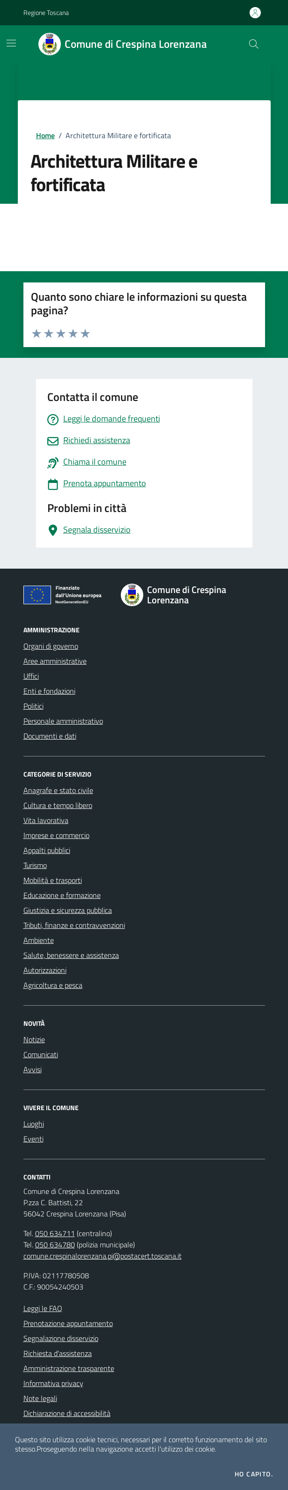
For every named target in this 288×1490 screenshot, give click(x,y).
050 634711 (55, 1233)
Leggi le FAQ (42, 1308)
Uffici (31, 676)
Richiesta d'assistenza (57, 1353)
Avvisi (32, 1069)
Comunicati (40, 1054)
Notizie (34, 1039)
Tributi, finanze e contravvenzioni (74, 925)
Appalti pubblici (46, 850)
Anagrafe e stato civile (58, 790)
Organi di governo (50, 646)
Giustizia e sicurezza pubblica (67, 910)
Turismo (35, 865)
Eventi (33, 1138)
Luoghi (33, 1123)
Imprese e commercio (56, 835)
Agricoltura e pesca (52, 985)
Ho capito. (254, 1474)
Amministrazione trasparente (68, 1368)
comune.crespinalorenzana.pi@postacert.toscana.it (102, 1255)
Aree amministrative (55, 661)
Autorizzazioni (44, 970)
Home (45, 135)
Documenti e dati (49, 735)
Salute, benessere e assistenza (71, 955)
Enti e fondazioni (49, 691)
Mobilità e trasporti (52, 880)
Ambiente (38, 940)
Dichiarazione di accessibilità (67, 1413)
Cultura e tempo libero (57, 805)
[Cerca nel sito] (253, 44)
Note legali (40, 1398)
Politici (33, 706)
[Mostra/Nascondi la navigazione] (11, 43)
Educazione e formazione (62, 895)
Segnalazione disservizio (60, 1338)
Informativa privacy (53, 1383)
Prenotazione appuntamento (68, 1323)
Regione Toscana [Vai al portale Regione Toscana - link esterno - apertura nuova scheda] (46, 12)
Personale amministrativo (63, 720)
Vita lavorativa (45, 820)
